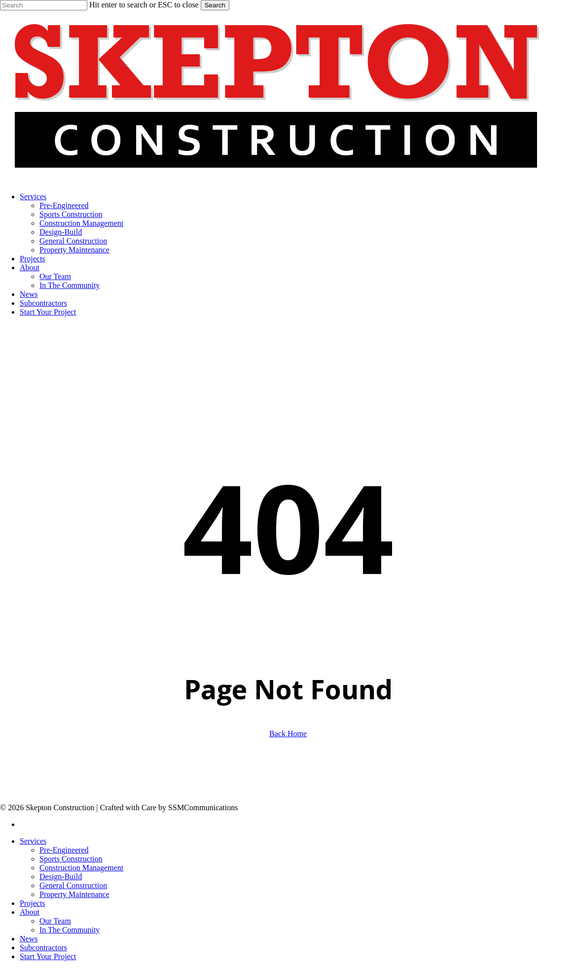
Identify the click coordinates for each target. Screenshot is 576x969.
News (28, 938)
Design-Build (60, 876)
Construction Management (81, 867)
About (29, 912)
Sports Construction (71, 859)
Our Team (55, 921)
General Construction (73, 885)
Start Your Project (48, 956)
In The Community (69, 930)
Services (33, 841)
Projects (32, 903)
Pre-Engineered (64, 850)
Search (215, 5)
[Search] (43, 5)
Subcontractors (43, 947)
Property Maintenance (74, 894)
